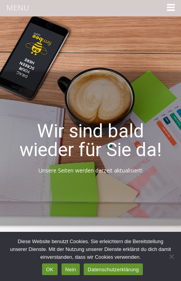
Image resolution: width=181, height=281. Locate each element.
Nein (70, 269)
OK (49, 269)
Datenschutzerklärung (113, 269)
